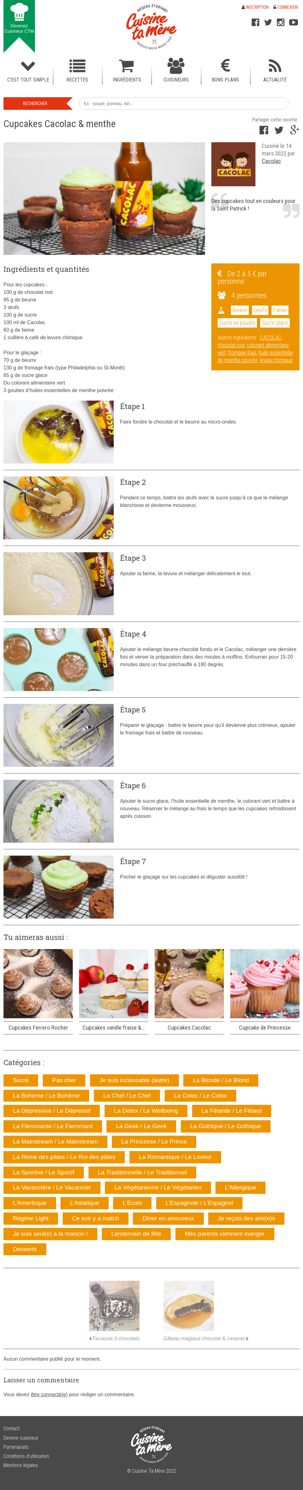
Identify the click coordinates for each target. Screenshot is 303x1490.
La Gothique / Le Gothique (225, 1126)
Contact (11, 1428)
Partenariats (16, 1447)
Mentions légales (20, 1465)
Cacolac (271, 161)
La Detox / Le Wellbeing (146, 1110)
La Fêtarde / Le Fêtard (232, 1110)
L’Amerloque (30, 1203)
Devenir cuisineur (20, 1438)
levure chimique (276, 360)
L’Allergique (240, 1187)
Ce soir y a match (95, 1218)
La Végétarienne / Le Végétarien (157, 1187)
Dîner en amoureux (168, 1218)
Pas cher (64, 1080)
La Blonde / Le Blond (221, 1080)
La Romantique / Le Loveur (175, 1157)
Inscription (255, 7)
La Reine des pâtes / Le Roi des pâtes (64, 1157)
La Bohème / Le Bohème (46, 1095)
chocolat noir (231, 345)
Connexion (285, 7)
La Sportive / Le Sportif (43, 1172)
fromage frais (242, 353)
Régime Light (31, 1218)
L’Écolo (132, 1203)
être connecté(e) (49, 1394)
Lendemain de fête (136, 1233)
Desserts (25, 1249)
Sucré (21, 1080)
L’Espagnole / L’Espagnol (199, 1203)
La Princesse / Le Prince (154, 1141)
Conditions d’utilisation (26, 1456)
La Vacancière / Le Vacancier (52, 1187)
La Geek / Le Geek (141, 1126)
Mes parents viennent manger (225, 1233)
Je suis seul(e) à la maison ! (50, 1233)
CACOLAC (270, 338)
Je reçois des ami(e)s (246, 1218)
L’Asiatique (84, 1203)
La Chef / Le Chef (127, 1095)
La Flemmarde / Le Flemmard (53, 1126)
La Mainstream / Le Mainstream (55, 1141)
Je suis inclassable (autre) (134, 1080)
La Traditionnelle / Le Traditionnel (142, 1172)
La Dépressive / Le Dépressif (51, 1110)
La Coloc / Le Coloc (200, 1095)
